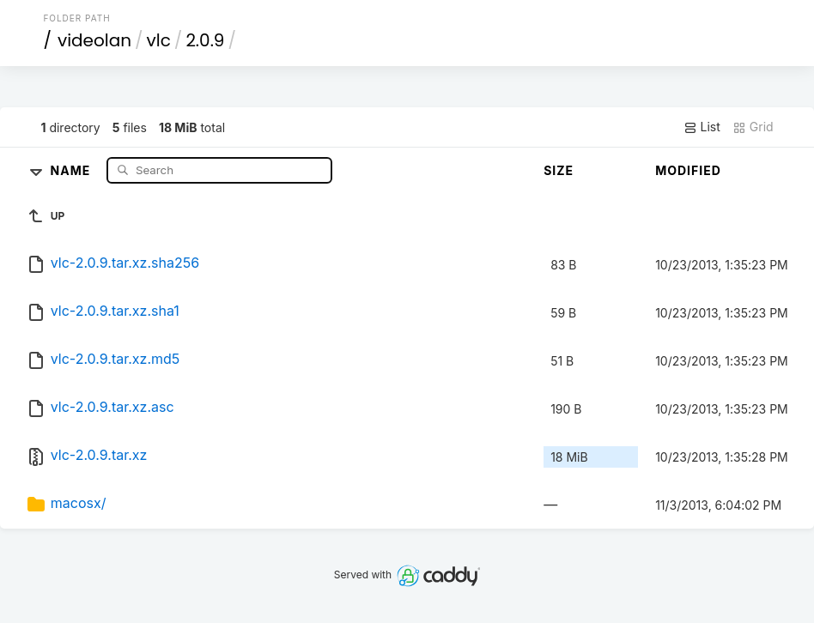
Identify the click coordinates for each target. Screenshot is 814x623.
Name (72, 169)
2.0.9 (204, 40)
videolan (94, 40)
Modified (688, 170)
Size (559, 170)
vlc (159, 40)
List (701, 127)
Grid (753, 127)
